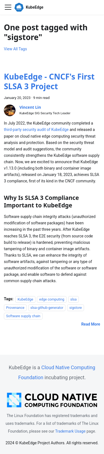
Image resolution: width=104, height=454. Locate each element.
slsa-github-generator (47, 307)
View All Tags (15, 49)
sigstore (75, 307)
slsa (73, 299)
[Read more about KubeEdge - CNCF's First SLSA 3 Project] (90, 324)
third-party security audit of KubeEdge (36, 129)
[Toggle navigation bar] (8, 7)
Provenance (15, 307)
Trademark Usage (70, 431)
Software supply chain (23, 316)
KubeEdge (25, 299)
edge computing (51, 299)
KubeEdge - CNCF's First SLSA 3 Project (49, 81)
